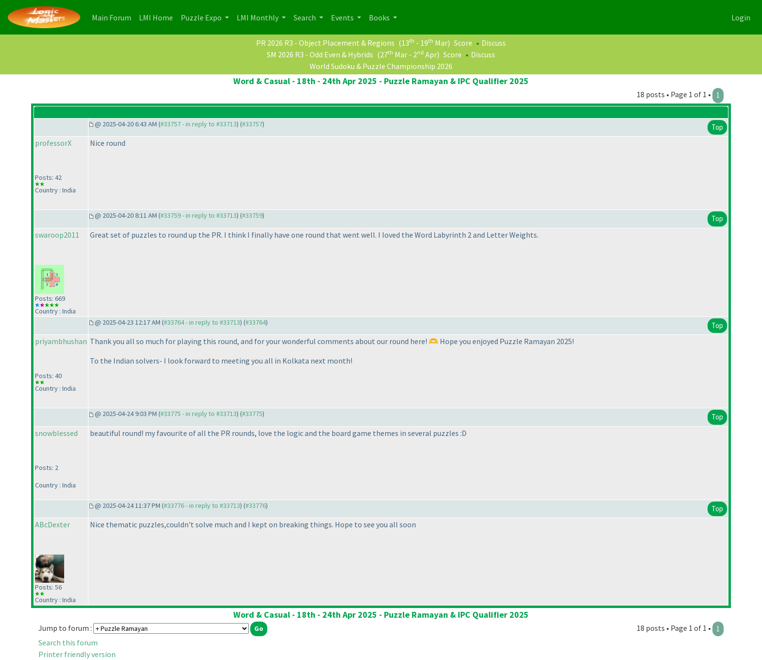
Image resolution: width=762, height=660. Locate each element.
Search (305, 17)
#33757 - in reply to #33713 (198, 124)
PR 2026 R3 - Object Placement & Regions (325, 43)
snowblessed (56, 433)
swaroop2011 (57, 235)
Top (717, 127)
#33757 (252, 124)
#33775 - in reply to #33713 (198, 413)
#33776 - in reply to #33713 (202, 505)
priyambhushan (61, 341)
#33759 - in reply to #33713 (198, 215)
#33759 (252, 215)
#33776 (255, 505)
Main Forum (113, 16)
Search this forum (68, 642)
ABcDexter (52, 524)
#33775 (252, 413)
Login (740, 17)
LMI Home (158, 16)
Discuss (494, 43)
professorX (53, 143)
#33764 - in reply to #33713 (202, 322)
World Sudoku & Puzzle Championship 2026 (381, 66)
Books (380, 17)
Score (463, 43)
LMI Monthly (258, 17)
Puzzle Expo (202, 17)
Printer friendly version (77, 654)
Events (343, 17)
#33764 (255, 322)
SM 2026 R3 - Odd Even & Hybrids (320, 54)
